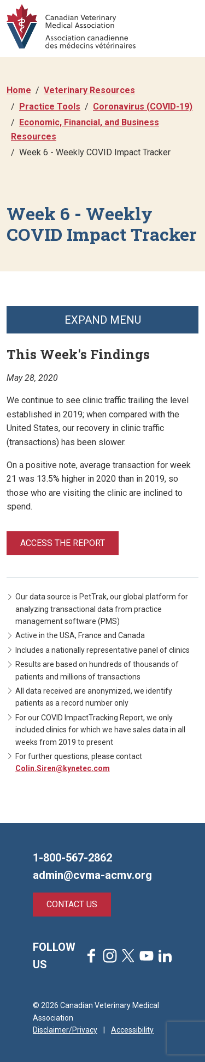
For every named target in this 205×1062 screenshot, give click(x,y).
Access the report (62, 543)
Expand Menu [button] (103, 319)
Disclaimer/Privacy (65, 1029)
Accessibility (132, 1029)
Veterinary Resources (89, 90)
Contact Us (71, 904)
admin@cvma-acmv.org (92, 875)
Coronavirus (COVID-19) (142, 106)
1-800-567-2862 (72, 857)
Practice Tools (49, 106)
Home (19, 90)
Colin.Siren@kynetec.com (62, 768)
